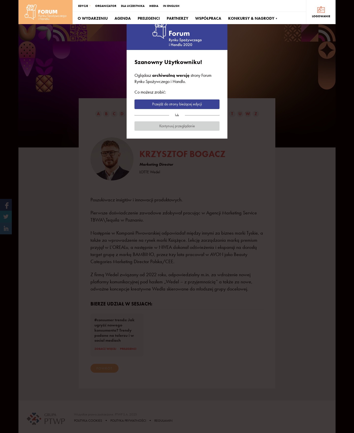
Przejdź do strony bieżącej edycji (177, 104)
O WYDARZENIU (93, 18)
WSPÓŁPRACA (208, 18)
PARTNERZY (177, 18)
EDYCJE (83, 6)
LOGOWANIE (321, 16)
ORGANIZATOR (105, 6)
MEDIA (153, 6)
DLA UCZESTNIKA (133, 6)
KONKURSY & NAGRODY (251, 18)
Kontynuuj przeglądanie (177, 125)
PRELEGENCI (149, 18)
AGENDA (123, 18)
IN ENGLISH (171, 6)
